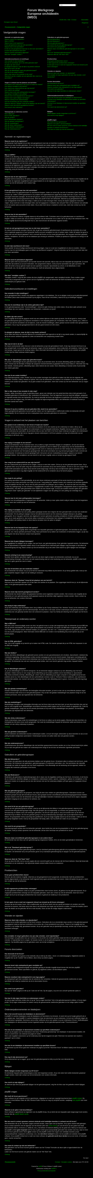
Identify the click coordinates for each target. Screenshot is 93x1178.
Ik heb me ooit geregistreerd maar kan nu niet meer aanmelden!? (24, 48)
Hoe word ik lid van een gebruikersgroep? (59, 45)
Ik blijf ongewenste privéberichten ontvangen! (60, 63)
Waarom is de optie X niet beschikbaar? (59, 123)
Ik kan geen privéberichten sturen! (57, 61)
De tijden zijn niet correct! (12, 64)
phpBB (40, 1166)
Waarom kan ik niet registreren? (14, 43)
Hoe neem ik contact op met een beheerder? (60, 129)
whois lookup (53, 1126)
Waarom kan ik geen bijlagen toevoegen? (17, 97)
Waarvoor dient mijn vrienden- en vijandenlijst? (61, 73)
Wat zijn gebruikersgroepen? (55, 43)
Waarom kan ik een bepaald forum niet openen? (19, 96)
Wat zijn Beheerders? (53, 39)
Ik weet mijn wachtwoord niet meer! (15, 50)
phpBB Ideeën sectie (21, 1114)
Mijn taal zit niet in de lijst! (12, 68)
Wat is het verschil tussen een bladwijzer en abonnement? (64, 97)
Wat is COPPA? (9, 41)
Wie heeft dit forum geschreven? (57, 122)
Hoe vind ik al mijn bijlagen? (55, 115)
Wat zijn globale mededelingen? (14, 121)
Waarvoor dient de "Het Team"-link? (58, 54)
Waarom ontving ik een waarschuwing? (16, 99)
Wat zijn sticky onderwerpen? (13, 125)
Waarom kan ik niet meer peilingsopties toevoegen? (20, 92)
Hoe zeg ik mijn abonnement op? (57, 107)
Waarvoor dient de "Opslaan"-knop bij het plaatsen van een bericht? (25, 103)
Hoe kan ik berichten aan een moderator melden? (19, 101)
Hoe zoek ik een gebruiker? (55, 89)
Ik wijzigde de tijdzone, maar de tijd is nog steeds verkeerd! (22, 66)
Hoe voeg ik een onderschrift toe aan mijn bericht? (20, 88)
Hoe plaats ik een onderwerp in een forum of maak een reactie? (24, 84)
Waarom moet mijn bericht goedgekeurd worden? (19, 105)
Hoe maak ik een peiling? (12, 90)
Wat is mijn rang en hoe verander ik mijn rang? (18, 74)
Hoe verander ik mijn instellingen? (15, 61)
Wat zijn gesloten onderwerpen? (14, 127)
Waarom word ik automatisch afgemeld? (17, 52)
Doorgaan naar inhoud (10, 22)
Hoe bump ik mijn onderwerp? (14, 107)
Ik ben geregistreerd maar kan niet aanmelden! (19, 45)
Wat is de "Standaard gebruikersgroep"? (59, 52)
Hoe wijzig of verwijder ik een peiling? (16, 94)
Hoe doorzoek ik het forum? (55, 83)
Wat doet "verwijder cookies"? (13, 54)
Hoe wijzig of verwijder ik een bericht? (16, 86)
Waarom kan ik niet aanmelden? (14, 47)
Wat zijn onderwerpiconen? (13, 129)
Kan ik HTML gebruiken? (12, 115)
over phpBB (76, 1100)
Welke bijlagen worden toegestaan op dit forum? (61, 113)
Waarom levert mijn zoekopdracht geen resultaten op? (63, 85)
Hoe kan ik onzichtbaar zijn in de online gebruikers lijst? (21, 63)
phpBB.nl (53, 1168)
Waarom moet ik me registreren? (14, 39)
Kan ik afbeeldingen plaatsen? (14, 119)
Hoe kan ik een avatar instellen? (14, 72)
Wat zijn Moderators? (53, 41)
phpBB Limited (77, 1098)
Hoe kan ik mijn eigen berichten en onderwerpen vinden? (64, 91)
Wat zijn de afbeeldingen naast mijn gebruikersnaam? (21, 70)
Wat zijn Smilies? (10, 117)
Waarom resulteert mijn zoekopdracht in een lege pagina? (64, 87)
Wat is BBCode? (9, 113)
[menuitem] (68, 19)
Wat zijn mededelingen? (12, 123)
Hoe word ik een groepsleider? (56, 47)
